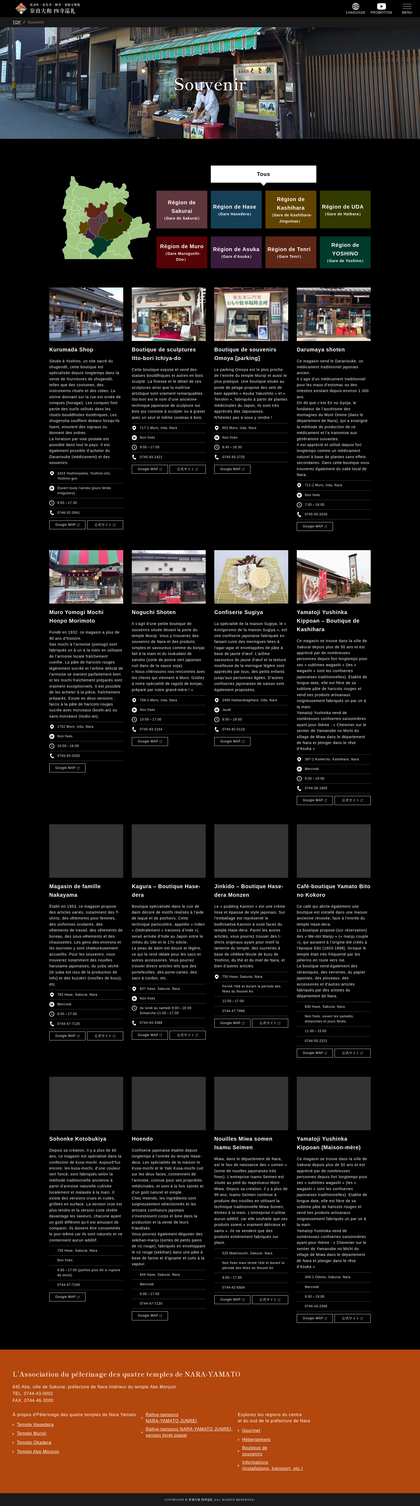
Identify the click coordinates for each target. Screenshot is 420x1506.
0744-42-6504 (233, 1287)
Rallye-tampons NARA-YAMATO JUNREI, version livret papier (189, 1432)
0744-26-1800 (316, 788)
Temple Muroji (31, 1433)
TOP (17, 22)
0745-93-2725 (233, 457)
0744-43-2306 (316, 1306)
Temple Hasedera (35, 1424)
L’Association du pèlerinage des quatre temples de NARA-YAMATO (127, 1373)
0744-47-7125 (68, 1024)
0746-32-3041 (68, 513)
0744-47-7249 (68, 1285)
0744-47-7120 (151, 1303)
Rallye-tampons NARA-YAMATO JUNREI (171, 1417)
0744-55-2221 (316, 1041)
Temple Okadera (34, 1442)
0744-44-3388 (151, 1023)
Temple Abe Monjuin (38, 1451)
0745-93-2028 (316, 514)
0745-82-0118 (233, 729)
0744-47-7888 (233, 1011)
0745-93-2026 (68, 756)
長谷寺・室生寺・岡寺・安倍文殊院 (55, 8)
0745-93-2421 (151, 457)
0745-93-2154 (151, 729)
